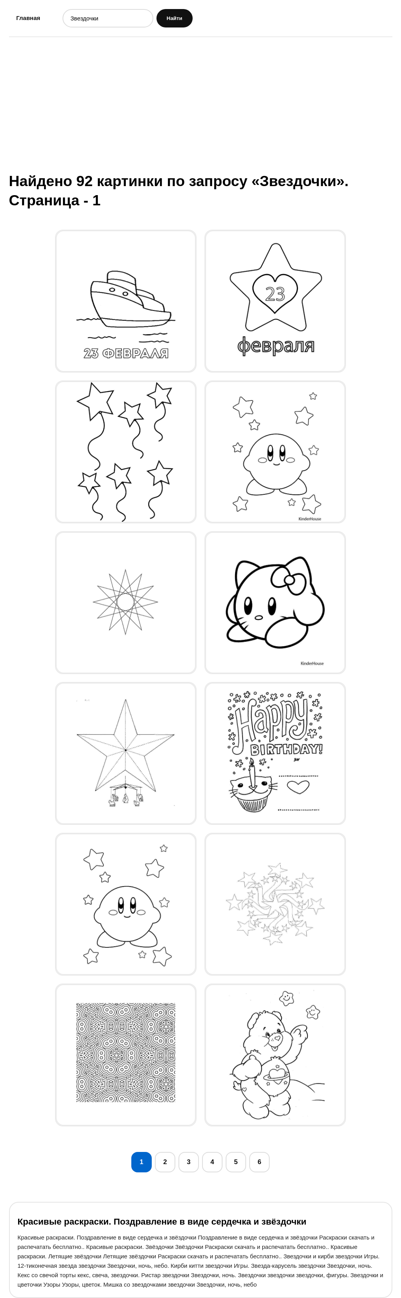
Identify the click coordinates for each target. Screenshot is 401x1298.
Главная (28, 18)
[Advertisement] (200, 104)
